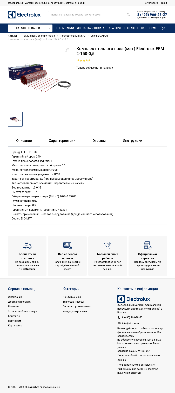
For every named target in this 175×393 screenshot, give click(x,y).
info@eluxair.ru (130, 323)
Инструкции (132, 141)
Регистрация (151, 3)
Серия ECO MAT (99, 35)
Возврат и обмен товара (22, 311)
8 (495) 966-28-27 (152, 15)
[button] (163, 28)
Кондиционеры (72, 296)
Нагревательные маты (72, 35)
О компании (15, 296)
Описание (24, 141)
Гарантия (13, 306)
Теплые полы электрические (38, 35)
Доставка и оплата (19, 301)
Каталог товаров (30, 28)
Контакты (14, 316)
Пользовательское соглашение (136, 364)
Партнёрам (14, 320)
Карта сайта (15, 325)
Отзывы (99, 141)
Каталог (12, 35)
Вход (164, 3)
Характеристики (62, 141)
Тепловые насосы (73, 301)
